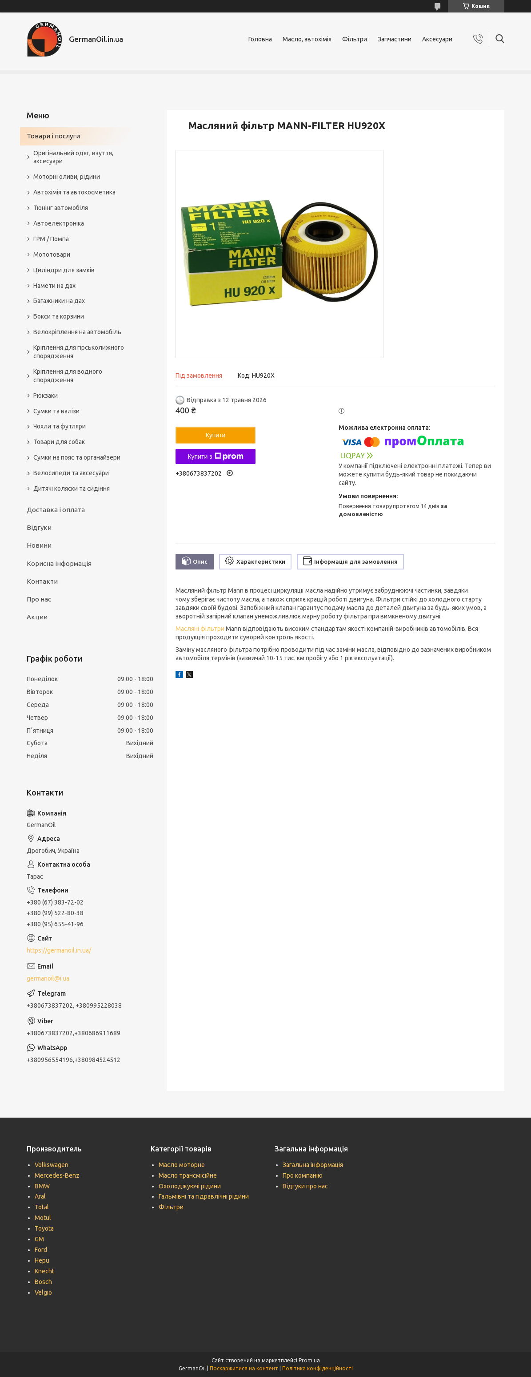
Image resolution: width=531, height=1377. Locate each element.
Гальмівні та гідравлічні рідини (204, 1196)
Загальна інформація (313, 1164)
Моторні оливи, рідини (66, 176)
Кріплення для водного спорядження (67, 376)
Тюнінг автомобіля (60, 207)
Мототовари (51, 254)
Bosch (43, 1281)
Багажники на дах (59, 300)
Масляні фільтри (200, 628)
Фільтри (354, 39)
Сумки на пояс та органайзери (76, 457)
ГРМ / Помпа (51, 238)
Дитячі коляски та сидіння (71, 488)
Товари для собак (59, 441)
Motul (43, 1217)
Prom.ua (309, 1360)
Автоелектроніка (58, 223)
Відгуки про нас (305, 1186)
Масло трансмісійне (188, 1175)
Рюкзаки (45, 395)
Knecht (44, 1271)
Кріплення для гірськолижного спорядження (78, 351)
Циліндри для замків (64, 270)
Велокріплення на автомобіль (77, 331)
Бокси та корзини (58, 316)
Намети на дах (54, 285)
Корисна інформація (59, 563)
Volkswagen (51, 1164)
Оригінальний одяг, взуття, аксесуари (73, 157)
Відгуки (39, 527)
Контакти (42, 581)
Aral (40, 1196)
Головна (260, 39)
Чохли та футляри (59, 426)
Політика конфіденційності (317, 1368)
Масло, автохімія (307, 39)
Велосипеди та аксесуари (71, 472)
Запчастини (394, 39)
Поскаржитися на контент (244, 1368)
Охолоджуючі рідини (190, 1186)
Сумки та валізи (56, 411)
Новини (39, 545)
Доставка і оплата (56, 509)
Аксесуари (437, 39)
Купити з (215, 456)
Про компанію (303, 1175)
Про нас (39, 599)
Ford (41, 1249)
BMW (42, 1186)
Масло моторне (182, 1164)
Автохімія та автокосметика (74, 192)
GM (39, 1239)
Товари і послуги (53, 136)
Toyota (44, 1228)
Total (42, 1207)
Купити (216, 435)
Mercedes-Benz (57, 1175)
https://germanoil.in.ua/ (59, 950)
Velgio (43, 1292)
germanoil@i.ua (48, 978)
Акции (37, 617)
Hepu (42, 1260)
